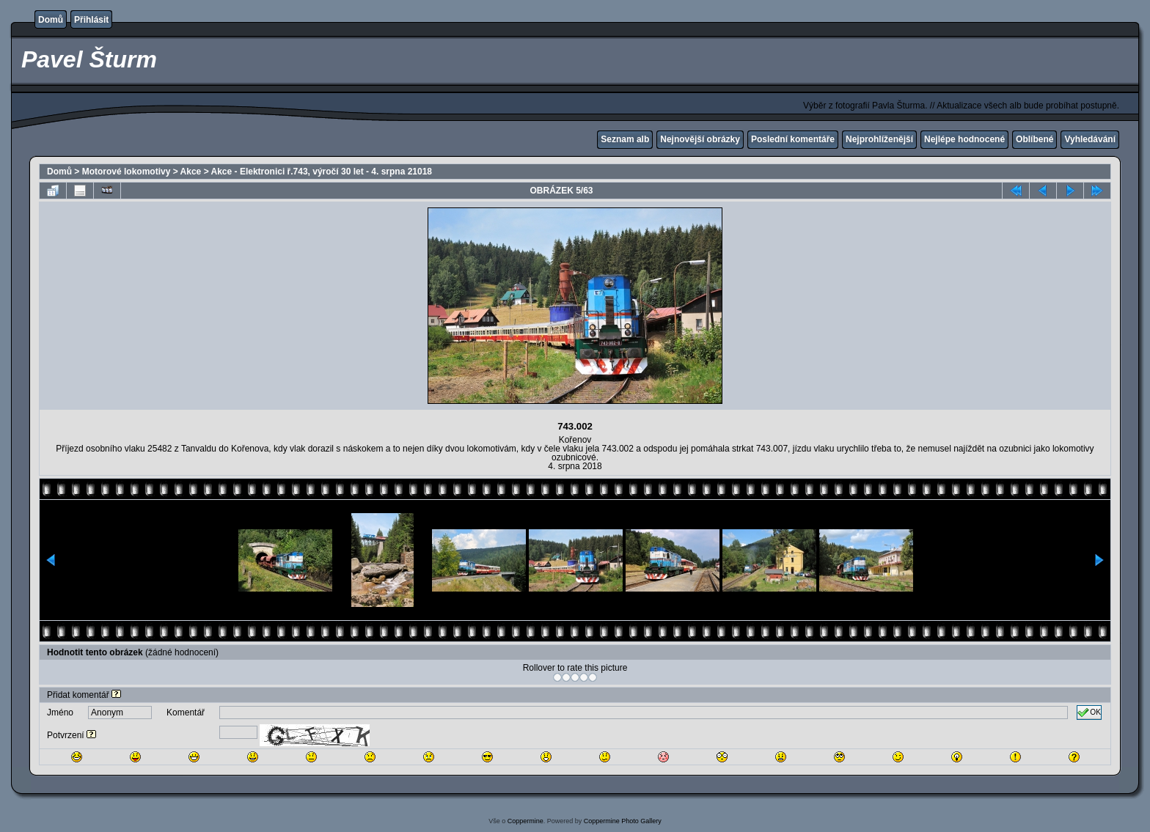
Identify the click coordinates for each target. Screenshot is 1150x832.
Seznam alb (625, 139)
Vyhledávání (1090, 139)
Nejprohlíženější (879, 139)
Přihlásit (91, 20)
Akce (191, 171)
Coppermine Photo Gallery (623, 821)
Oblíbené (1034, 139)
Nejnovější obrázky (700, 139)
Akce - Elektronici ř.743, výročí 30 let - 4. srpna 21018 (322, 171)
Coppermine (525, 821)
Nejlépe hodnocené (964, 139)
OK (1089, 712)
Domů (50, 20)
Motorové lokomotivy (126, 171)
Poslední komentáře (793, 139)
